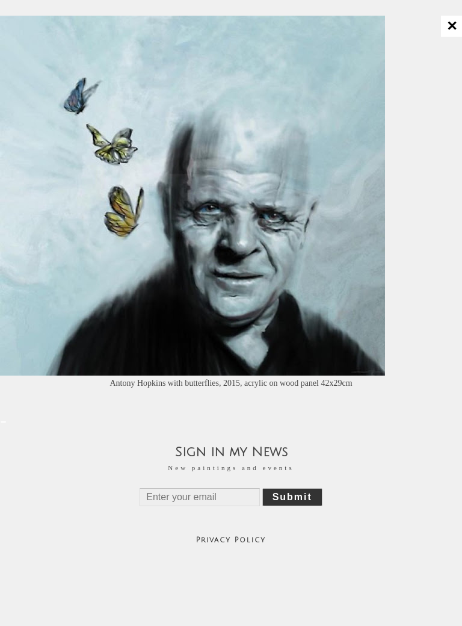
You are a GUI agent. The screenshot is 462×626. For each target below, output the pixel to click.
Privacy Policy (231, 540)
